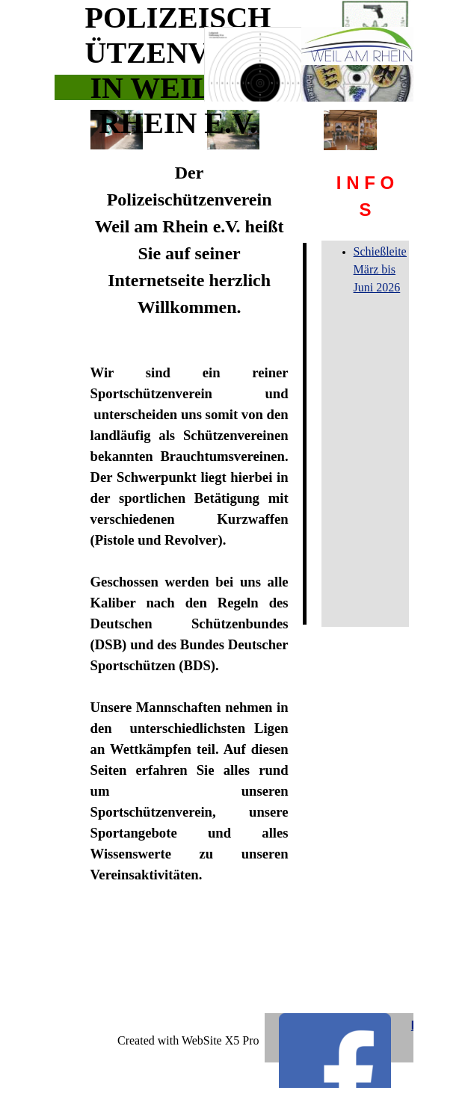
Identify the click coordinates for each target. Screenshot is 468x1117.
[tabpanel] (365, 196)
